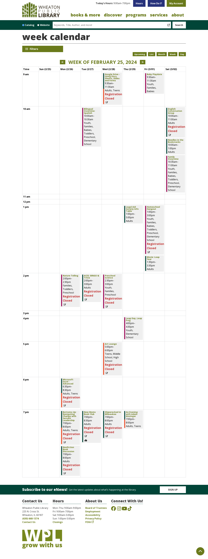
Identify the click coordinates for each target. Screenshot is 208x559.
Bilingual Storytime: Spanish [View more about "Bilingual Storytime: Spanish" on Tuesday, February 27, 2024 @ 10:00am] (89, 111)
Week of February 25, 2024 (102, 62)
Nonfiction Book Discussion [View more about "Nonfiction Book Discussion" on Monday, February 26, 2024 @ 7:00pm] (68, 449)
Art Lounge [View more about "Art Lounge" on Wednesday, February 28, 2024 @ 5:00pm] (111, 344)
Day (182, 54)
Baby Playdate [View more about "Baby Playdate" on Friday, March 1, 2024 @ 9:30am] (154, 74)
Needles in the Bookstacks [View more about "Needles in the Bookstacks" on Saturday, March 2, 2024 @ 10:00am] (175, 141)
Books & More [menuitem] (85, 15)
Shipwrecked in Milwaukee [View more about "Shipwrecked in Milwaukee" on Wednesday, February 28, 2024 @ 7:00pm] (113, 413)
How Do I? (156, 3)
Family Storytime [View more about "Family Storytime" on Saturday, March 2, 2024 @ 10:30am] (173, 158)
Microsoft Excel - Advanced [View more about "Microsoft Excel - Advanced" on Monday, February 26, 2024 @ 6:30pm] (68, 382)
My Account (176, 3)
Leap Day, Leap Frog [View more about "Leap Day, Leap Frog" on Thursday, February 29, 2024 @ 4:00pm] (134, 319)
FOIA (88, 522)
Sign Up (173, 489)
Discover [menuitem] (113, 15)
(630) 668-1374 (30, 518)
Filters (34, 49)
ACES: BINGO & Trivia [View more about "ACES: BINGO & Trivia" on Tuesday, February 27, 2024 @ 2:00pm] (91, 277)
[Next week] (142, 62)
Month (161, 54)
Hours (139, 3)
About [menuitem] (177, 15)
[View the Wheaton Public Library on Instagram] (119, 509)
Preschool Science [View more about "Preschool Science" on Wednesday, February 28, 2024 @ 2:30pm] (110, 277)
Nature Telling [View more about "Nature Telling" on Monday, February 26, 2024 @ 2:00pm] (70, 276)
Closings (58, 522)
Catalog (29, 25)
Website (45, 25)
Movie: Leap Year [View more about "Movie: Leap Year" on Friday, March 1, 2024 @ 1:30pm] (153, 258)
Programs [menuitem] (136, 15)
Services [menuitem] (159, 15)
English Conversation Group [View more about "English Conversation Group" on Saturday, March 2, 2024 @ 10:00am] (175, 111)
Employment (92, 511)
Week (173, 54)
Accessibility (92, 515)
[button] (113, 3)
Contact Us (28, 522)
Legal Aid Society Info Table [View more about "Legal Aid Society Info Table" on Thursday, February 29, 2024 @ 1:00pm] (132, 209)
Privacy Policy (93, 518)
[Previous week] (62, 62)
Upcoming (139, 54)
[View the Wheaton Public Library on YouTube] (124, 509)
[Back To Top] (200, 551)
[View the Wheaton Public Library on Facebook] (113, 509)
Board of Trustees (96, 508)
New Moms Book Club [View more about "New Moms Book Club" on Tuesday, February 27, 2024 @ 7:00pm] (90, 413)
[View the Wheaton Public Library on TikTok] (130, 509)
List (152, 54)
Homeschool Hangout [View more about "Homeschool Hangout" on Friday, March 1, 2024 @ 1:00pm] (153, 208)
